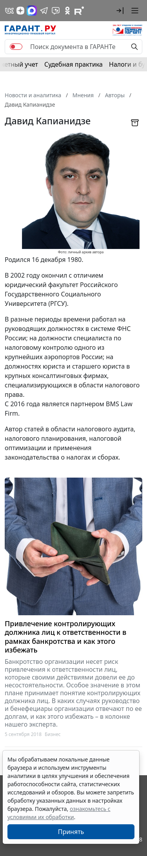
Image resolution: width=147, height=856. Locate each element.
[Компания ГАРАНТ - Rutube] (79, 10)
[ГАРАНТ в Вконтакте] (9, 10)
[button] (120, 10)
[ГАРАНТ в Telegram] (44, 10)
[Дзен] (20, 11)
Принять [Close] (71, 831)
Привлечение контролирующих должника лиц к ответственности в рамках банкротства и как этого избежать (65, 636)
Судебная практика (73, 64)
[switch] (16, 47)
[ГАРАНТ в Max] (32, 10)
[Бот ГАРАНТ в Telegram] (55, 10)
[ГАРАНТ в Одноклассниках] (67, 10)
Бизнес (53, 734)
